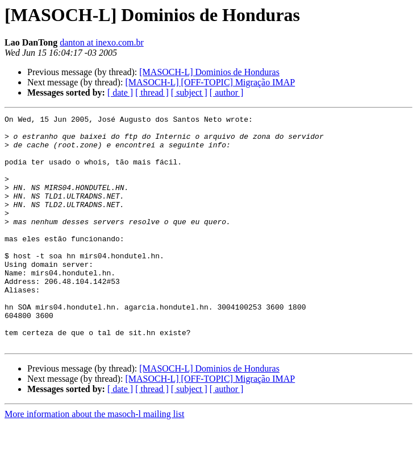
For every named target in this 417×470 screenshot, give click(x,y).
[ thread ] (152, 92)
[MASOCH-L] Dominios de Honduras (209, 72)
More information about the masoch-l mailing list (94, 460)
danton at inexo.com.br (102, 42)
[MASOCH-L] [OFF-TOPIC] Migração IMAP (210, 82)
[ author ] (227, 92)
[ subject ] (189, 92)
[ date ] (120, 92)
